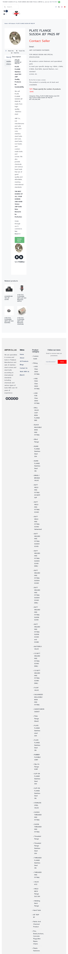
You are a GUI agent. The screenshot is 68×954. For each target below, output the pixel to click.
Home (6, 23)
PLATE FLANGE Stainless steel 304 (49, 96)
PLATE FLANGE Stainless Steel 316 (37, 745)
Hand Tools (37, 910)
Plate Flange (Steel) (36, 718)
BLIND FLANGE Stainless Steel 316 (37, 466)
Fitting (37, 96)
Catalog (21, 262)
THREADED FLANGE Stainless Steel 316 (38, 863)
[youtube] (64, 7)
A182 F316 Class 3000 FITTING (36, 398)
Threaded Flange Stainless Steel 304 (37, 848)
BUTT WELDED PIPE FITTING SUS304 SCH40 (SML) (37, 595)
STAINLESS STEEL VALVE (37, 805)
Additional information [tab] (8, 62)
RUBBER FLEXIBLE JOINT (37, 757)
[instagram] (61, 7)
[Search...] (10, 7)
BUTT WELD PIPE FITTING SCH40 (36, 507)
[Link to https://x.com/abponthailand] (14, 398)
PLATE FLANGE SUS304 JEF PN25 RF (42, 98)
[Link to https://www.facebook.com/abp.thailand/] (12, 398)
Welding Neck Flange (37, 903)
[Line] (16, 398)
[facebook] (56, 7)
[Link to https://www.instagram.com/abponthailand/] (7, 398)
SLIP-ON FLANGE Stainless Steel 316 (37, 793)
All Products (12, 23)
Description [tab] (8, 57)
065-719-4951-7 (53, 2)
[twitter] (59, 7)
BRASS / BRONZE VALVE (37, 478)
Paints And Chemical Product (37, 924)
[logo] (16, 12)
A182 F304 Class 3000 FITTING (36, 384)
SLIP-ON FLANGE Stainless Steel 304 (37, 779)
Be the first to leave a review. (37, 80)
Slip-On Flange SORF (36, 766)
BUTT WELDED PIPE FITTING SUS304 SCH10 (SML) (37, 558)
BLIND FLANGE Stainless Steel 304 (37, 451)
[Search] (5, 7)
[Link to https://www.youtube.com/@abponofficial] (9, 398)
